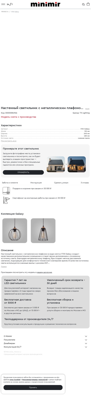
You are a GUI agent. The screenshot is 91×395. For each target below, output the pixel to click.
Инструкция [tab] (36, 183)
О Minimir (8, 336)
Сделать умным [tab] (61, 183)
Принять (33, 387)
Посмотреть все (8, 141)
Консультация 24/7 (12, 347)
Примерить (23, 172)
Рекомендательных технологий (35, 379)
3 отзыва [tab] (85, 183)
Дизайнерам (9, 343)
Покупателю (9, 340)
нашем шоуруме (44, 272)
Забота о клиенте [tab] (10, 183)
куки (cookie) (15, 379)
